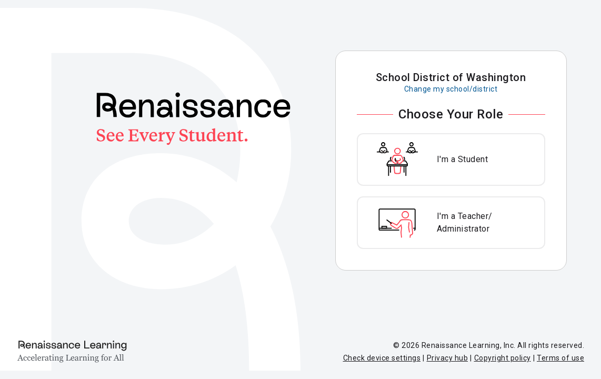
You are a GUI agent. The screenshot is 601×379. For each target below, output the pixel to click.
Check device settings (382, 358)
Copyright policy (502, 358)
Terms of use (560, 358)
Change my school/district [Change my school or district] (451, 89)
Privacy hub (447, 358)
